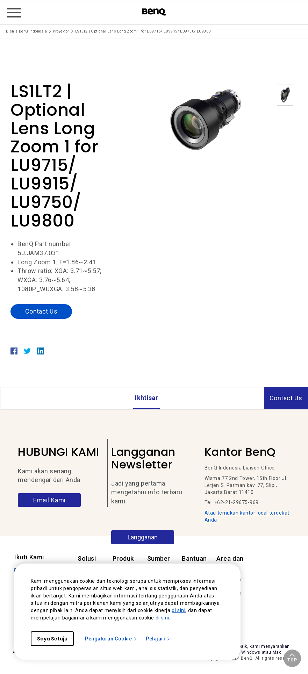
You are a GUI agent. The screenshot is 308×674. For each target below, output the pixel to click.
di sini (178, 610)
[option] (204, 120)
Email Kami (49, 500)
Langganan (143, 537)
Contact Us (41, 311)
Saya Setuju (52, 638)
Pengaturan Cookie (111, 638)
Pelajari (158, 638)
